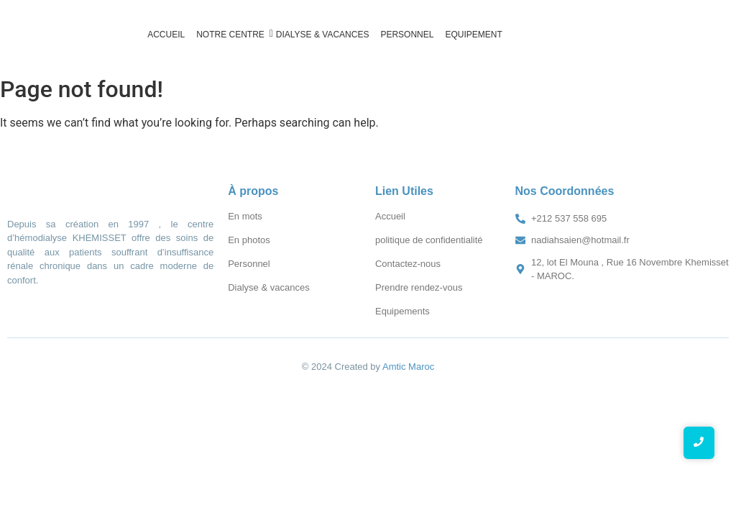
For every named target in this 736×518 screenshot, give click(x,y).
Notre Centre (231, 34)
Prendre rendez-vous (418, 287)
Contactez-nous (408, 263)
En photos (249, 240)
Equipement (473, 34)
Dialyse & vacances (322, 34)
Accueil (166, 34)
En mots (245, 216)
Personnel (406, 34)
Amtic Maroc (408, 366)
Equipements (402, 311)
